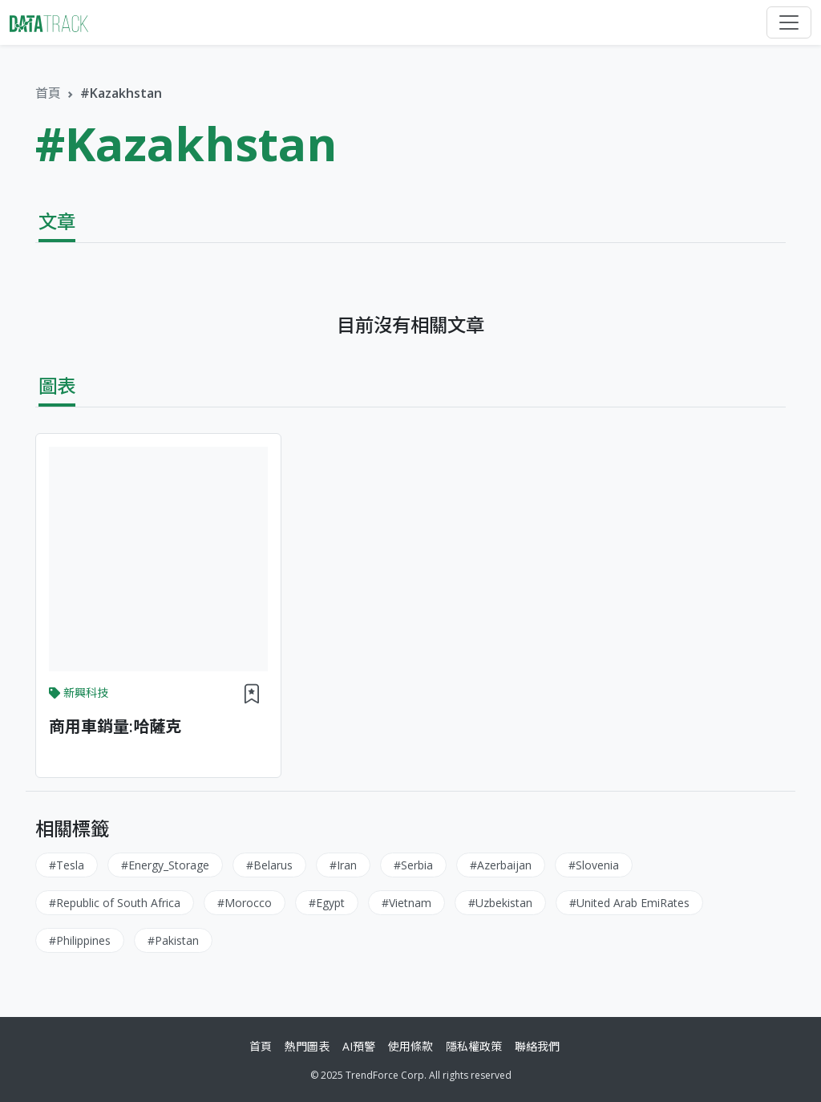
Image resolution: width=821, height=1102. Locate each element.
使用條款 (410, 1046)
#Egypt (327, 902)
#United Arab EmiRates (629, 902)
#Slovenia (593, 865)
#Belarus (269, 865)
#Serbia (413, 865)
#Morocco (244, 902)
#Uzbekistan (500, 902)
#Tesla (66, 865)
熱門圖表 (307, 1046)
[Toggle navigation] (788, 22)
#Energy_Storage (165, 865)
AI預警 (358, 1046)
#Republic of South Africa (114, 902)
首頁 (48, 93)
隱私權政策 (474, 1046)
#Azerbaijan (501, 865)
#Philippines (80, 940)
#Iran (343, 865)
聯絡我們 (537, 1046)
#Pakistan (173, 940)
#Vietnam (406, 902)
